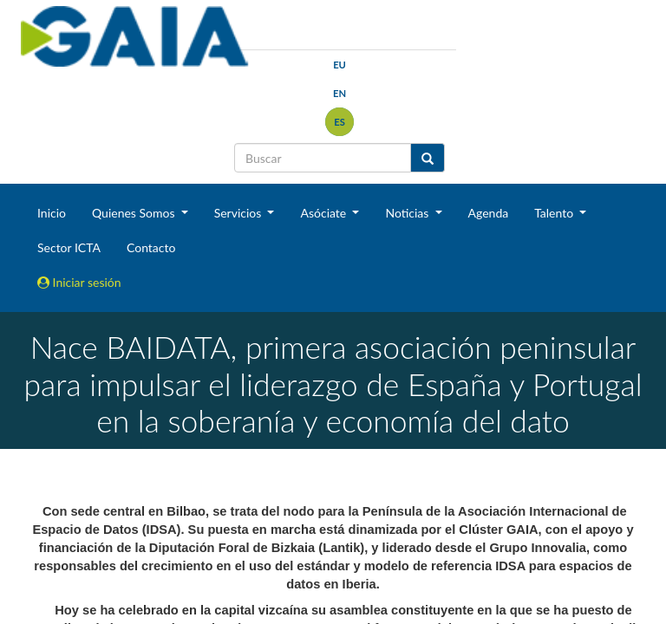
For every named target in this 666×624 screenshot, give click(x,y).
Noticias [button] (408, 212)
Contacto (151, 247)
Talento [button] (555, 212)
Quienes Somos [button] (135, 212)
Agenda (488, 212)
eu (339, 64)
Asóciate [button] (324, 212)
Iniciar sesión (79, 282)
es (339, 121)
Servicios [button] (239, 212)
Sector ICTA (69, 247)
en (339, 93)
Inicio (51, 212)
